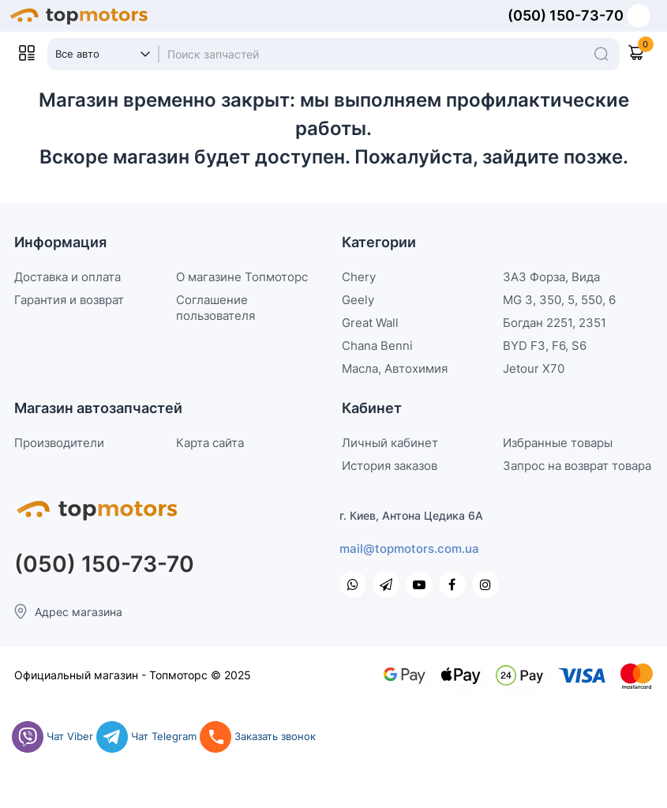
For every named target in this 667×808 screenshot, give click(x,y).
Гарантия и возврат (69, 299)
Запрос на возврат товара (577, 465)
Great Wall (370, 322)
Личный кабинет (390, 442)
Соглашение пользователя (215, 307)
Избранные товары (558, 442)
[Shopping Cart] (644, 53)
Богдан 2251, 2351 (554, 322)
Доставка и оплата (67, 276)
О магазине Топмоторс (242, 276)
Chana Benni (377, 345)
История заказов (389, 465)
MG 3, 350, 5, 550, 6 (559, 299)
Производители (59, 442)
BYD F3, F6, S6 (544, 345)
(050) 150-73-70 (566, 16)
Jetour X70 (533, 368)
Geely (358, 299)
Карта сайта (210, 442)
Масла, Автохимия (395, 368)
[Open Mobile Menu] (26, 53)
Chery (359, 276)
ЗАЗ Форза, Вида (551, 276)
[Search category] (102, 54)
